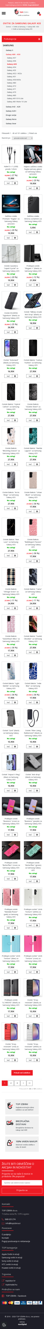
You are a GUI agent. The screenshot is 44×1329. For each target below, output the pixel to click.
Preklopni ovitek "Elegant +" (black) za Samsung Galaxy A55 (33, 268)
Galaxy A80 (11, 83)
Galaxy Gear (11, 123)
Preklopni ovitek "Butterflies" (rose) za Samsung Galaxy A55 (11, 865)
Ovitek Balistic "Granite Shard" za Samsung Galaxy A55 (33, 406)
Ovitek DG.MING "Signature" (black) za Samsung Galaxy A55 (10, 315)
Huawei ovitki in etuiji (11, 1268)
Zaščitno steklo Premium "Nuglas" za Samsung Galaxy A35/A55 (10, 220)
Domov (8, 27)
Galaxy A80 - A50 (13, 54)
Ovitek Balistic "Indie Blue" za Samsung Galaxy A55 (33, 686)
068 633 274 (10, 1219)
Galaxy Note (11, 119)
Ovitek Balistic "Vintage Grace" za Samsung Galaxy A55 (11, 591)
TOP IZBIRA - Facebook (14, 1296)
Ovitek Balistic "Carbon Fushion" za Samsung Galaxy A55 (33, 362)
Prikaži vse (33, 133)
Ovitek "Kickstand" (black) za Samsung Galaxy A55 (11, 362)
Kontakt (5, 1238)
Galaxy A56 (11, 61)
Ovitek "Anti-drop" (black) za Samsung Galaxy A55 (33, 777)
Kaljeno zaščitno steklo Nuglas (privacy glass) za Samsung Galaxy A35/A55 (33, 170)
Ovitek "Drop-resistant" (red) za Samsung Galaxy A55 (11, 1046)
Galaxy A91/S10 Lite (15, 98)
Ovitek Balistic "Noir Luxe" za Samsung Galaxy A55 (11, 542)
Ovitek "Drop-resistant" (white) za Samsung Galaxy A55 (33, 1046)
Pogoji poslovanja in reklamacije (16, 1241)
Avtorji (22, 1322)
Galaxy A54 (11, 67)
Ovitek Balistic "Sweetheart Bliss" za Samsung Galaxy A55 (11, 638)
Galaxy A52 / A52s (14, 73)
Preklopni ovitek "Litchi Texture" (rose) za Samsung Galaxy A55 (33, 958)
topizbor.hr (10, 1280)
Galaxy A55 (12, 64)
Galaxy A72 (11, 86)
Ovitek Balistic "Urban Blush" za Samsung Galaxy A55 (33, 495)
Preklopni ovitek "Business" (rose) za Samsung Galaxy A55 (11, 821)
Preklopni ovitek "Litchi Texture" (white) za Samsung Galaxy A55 (33, 912)
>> (30, 1083)
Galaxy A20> (11, 111)
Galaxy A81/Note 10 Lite (17, 101)
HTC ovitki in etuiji (10, 1264)
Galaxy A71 (11, 89)
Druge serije (11, 115)
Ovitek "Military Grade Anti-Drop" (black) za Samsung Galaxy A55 (33, 314)
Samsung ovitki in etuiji (12, 1257)
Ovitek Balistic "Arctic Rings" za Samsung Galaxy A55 (10, 495)
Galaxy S (9, 50)
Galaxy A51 (11, 76)
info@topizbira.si (13, 1223)
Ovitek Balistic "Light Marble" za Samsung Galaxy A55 (11, 686)
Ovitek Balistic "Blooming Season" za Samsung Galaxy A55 (11, 450)
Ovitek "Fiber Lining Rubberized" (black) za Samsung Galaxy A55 (33, 733)
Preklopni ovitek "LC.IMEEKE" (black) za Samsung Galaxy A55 (11, 1002)
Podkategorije (22, 39)
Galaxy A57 (11, 58)
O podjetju (6, 1234)
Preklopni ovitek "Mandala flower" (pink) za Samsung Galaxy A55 (11, 913)
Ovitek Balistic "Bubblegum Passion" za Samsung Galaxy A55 (33, 543)
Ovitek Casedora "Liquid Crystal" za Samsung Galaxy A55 (11, 268)
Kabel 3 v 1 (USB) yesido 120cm (11, 167)
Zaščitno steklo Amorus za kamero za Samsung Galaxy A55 (33, 218)
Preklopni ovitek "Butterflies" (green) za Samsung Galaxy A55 (33, 866)
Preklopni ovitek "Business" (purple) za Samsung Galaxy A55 (33, 821)
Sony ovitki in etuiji (10, 1261)
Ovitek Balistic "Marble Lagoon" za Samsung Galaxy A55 (33, 450)
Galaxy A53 (11, 70)
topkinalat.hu (11, 1284)
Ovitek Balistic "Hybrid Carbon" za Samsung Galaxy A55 (11, 406)
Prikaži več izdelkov (22, 1073)
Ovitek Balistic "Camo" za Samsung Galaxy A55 (33, 591)
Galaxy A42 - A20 (13, 106)
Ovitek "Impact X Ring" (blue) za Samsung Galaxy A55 (11, 777)
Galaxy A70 (11, 92)
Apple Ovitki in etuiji (10, 1254)
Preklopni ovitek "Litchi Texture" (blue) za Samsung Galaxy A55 (11, 958)
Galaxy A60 (11, 95)
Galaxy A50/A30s (14, 79)
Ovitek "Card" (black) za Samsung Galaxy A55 (11, 733)
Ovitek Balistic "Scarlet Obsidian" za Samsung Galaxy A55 (33, 638)
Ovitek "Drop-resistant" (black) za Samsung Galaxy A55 (33, 1002)
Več (8, 183)
